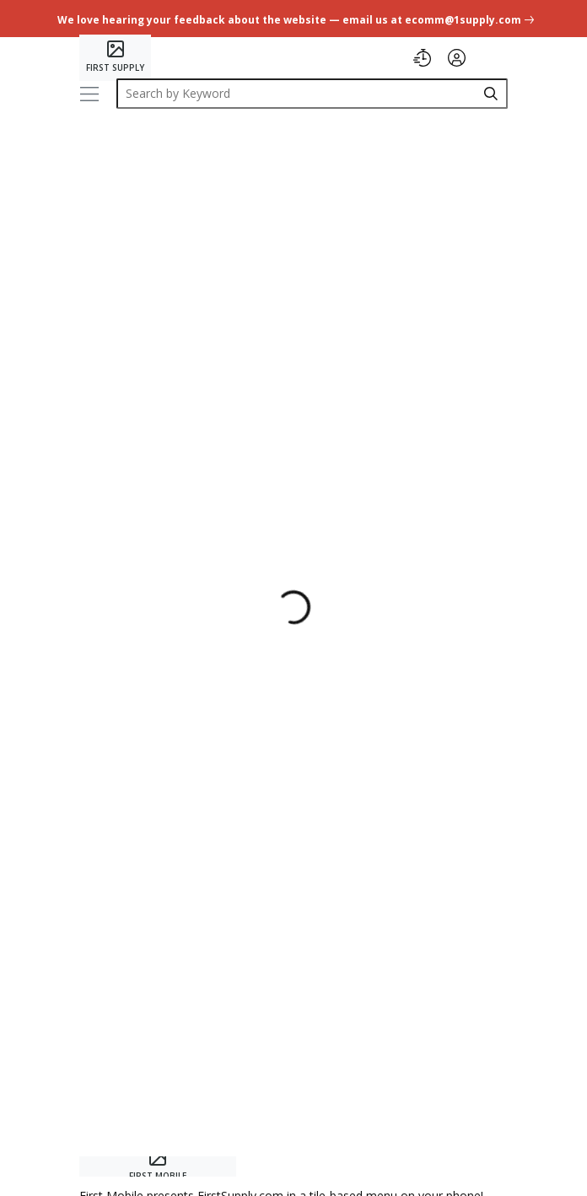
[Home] (115, 58)
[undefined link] (293, 18)
